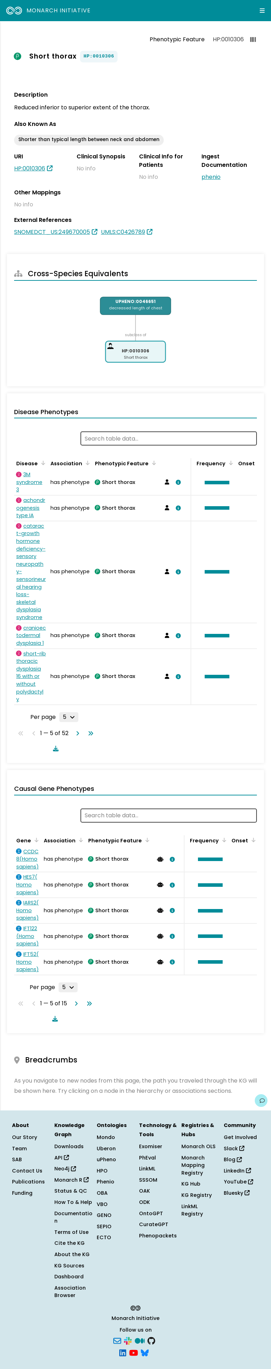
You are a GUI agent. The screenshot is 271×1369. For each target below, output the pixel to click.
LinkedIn (237, 1170)
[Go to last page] (89, 733)
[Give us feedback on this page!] (261, 1100)
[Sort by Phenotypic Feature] (153, 462)
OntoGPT (151, 1213)
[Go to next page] (76, 733)
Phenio (105, 1181)
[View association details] (177, 482)
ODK (144, 1202)
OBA (102, 1193)
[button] (215, 482)
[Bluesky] (145, 1352)
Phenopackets (158, 1235)
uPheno (106, 1159)
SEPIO (104, 1226)
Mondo (106, 1137)
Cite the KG (69, 1243)
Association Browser (70, 1291)
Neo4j (65, 1168)
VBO (102, 1204)
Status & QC (70, 1190)
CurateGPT (153, 1224)
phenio (211, 177)
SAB (17, 1159)
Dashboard (69, 1276)
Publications (28, 1181)
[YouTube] (133, 1352)
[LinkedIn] (122, 1352)
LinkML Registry (192, 1210)
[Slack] (128, 1340)
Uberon (106, 1148)
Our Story (24, 1137)
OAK (144, 1190)
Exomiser (150, 1146)
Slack (234, 1148)
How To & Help (73, 1202)
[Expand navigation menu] (262, 10)
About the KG (72, 1254)
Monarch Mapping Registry (193, 1165)
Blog (233, 1159)
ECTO (104, 1237)
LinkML (147, 1168)
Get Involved (240, 1137)
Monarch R (71, 1179)
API (61, 1157)
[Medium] (140, 1340)
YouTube (238, 1181)
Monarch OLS (198, 1146)
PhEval (147, 1157)
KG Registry (196, 1195)
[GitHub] (151, 1340)
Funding (22, 1193)
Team (19, 1148)
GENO (104, 1215)
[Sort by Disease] (42, 462)
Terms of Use (71, 1232)
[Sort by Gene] (35, 839)
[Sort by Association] (86, 462)
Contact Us (27, 1170)
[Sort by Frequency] (229, 462)
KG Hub (190, 1183)
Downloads (69, 1146)
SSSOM (148, 1179)
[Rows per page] (68, 717)
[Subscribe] (117, 1340)
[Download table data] (54, 748)
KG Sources (69, 1265)
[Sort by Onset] (252, 839)
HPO (102, 1170)
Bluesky (236, 1193)
